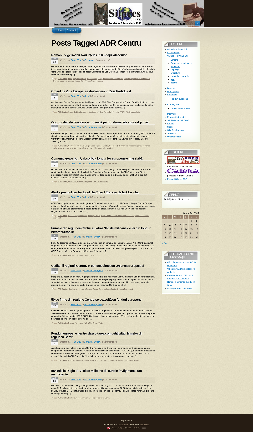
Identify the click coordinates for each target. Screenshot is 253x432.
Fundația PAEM (118, 112)
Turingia (99, 81)
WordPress (144, 424)
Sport (87, 96)
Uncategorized (174, 137)
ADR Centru (62, 79)
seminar (80, 255)
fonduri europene (82, 360)
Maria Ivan (72, 182)
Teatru (174, 83)
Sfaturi (170, 123)
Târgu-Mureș (134, 360)
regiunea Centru (103, 398)
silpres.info (57, 218)
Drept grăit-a (173, 91)
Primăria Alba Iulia (133, 112)
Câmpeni (71, 360)
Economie (89, 60)
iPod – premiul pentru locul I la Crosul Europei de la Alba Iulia (94, 192)
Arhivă (167, 199)
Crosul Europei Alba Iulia (77, 216)
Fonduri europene (93, 127)
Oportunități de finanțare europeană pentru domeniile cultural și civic (100, 122)
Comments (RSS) (133, 428)
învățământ (86, 398)
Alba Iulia (71, 289)
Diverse (171, 88)
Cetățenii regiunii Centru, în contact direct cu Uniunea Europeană (97, 265)
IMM (92, 360)
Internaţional (173, 104)
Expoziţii (175, 69)
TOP (144, 428)
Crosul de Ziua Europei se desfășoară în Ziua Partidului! (91, 91)
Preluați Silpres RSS (177, 179)
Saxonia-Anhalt (74, 81)
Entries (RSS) (116, 428)
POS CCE (72, 255)
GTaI (100, 79)
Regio (95, 182)
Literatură (175, 73)
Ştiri (172, 79)
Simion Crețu (90, 81)
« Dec (164, 243)
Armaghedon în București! (179, 288)
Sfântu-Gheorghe (110, 360)
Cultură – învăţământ (177, 56)
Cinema (174, 60)
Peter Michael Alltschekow (112, 79)
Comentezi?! (173, 52)
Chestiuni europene (93, 270)
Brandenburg (92, 79)
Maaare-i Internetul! (176, 117)
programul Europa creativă (76, 148)
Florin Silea (76, 60)
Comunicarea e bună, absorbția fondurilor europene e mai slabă (96, 158)
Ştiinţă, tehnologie (176, 130)
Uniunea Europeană (125, 289)
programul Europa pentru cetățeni (100, 148)
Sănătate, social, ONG (178, 120)
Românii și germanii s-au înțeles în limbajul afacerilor (89, 55)
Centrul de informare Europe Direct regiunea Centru (88, 146)
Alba (70, 79)
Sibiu (82, 81)
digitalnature (123, 424)
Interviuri (171, 114)
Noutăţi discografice (180, 76)
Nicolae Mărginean (84, 182)
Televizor (171, 133)
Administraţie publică (177, 49)
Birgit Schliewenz (79, 79)
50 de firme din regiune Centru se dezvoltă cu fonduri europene (96, 299)
